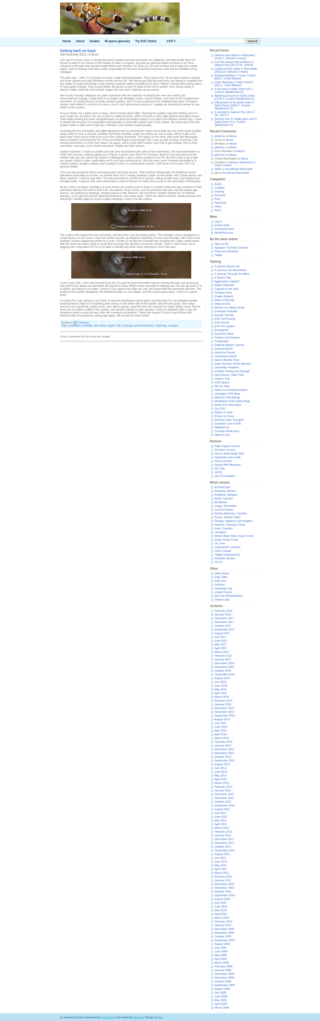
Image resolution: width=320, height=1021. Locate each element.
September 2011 (224, 850)
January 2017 (222, 659)
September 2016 (224, 674)
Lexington (220, 532)
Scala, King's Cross (226, 539)
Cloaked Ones (223, 292)
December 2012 (224, 794)
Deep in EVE (222, 303)
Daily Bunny (221, 573)
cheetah (87, 325)
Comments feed (224, 228)
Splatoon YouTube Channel (231, 247)
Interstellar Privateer (226, 367)
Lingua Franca (223, 591)
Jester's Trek (222, 378)
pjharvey (219, 136)
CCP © (171, 41)
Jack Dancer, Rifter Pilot (229, 374)
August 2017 (222, 633)
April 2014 (220, 734)
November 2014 (224, 711)
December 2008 (224, 973)
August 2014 (222, 719)
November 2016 (224, 666)
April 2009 (220, 958)
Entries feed (221, 225)
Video (218, 206)
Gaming (83, 322)
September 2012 (224, 805)
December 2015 (224, 708)
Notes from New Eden (228, 404)
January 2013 (222, 790)
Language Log (223, 588)
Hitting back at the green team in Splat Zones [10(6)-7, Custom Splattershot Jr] (234, 105)
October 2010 (222, 891)
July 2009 (220, 947)
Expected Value (224, 333)
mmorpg (127, 325)
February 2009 (223, 966)
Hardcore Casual (224, 352)
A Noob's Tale (222, 277)
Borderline (220, 502)
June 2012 (220, 816)
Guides (95, 41)
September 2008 (224, 985)
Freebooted (221, 341)
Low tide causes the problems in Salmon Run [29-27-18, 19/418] (234, 63)
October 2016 (222, 670)
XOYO (218, 562)
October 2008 (222, 981)
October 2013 (222, 756)
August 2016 (222, 678)
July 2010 (220, 902)
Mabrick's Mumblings (227, 397)
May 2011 (220, 865)
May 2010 (220, 910)
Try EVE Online (146, 41)
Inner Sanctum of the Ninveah (232, 363)
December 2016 (224, 663)
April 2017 (220, 648)
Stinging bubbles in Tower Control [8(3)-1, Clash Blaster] (235, 77)
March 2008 (221, 1007)
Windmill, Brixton (224, 558)
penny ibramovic (144, 325)
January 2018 (222, 614)
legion (111, 325)
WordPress (108, 1017)
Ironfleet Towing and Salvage (232, 371)
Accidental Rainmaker (239, 168)
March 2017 (221, 651)
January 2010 (222, 925)
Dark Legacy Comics (227, 445)
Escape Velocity (224, 314)
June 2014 (220, 726)
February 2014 (223, 741)
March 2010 (221, 917)
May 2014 (220, 730)
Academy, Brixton (225, 490)
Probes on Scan (224, 416)
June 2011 (220, 861)
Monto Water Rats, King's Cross (234, 535)
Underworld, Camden (227, 547)
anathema (74, 325)
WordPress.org (223, 232)
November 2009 (224, 932)
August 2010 (222, 898)
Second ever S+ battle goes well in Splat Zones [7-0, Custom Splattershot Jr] (235, 121)
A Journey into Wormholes (230, 270)
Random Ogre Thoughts (229, 419)
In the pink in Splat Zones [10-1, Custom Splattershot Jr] (233, 90)
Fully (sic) (220, 580)
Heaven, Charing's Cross (229, 524)
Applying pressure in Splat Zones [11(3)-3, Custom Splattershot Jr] (234, 97)
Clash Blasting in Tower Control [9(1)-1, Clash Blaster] (233, 84)
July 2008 (220, 992)
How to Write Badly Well (229, 453)
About (80, 41)
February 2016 (223, 700)
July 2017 (220, 636)
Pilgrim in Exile (223, 412)
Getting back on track (78, 51)
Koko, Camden (223, 528)
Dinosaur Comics (225, 449)
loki (118, 325)
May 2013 (220, 775)
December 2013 (224, 749)
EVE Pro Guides (224, 326)
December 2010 (224, 883)
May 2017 (220, 644)
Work (217, 210)
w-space (173, 325)
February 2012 (223, 831)
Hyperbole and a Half (227, 457)
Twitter (218, 255)
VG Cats (219, 468)
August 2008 (222, 988)
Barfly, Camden (223, 498)
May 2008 (220, 1000)
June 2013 (220, 771)
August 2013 (222, 764)
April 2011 (220, 869)
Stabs (218, 168)
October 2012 (222, 801)
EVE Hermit (221, 322)
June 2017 (220, 640)
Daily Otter (221, 577)
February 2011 (223, 876)
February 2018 (223, 610)
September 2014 (224, 715)
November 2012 (224, 797)
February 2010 (223, 921)
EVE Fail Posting (224, 318)
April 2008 (220, 1003)
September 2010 (224, 895)
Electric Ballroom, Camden (230, 513)
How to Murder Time (226, 359)
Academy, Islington (226, 494)
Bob (160, 1017)
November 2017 (224, 621)
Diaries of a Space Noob (229, 307)
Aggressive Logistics (227, 281)
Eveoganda (221, 329)
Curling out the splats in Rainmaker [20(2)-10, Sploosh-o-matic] (235, 70)
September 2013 (224, 760)
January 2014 (222, 745)
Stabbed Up (221, 427)
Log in (218, 221)
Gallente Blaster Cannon (229, 344)
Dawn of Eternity (224, 299)
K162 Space (222, 382)
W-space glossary (117, 41)
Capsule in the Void (226, 288)
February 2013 (223, 786)
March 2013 (221, 782)
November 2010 (224, 887)
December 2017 (224, 618)
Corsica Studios (224, 509)
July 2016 (220, 681)
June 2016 (220, 685)
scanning (161, 325)
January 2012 (222, 835)
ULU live (219, 543)
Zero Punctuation (225, 475)
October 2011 (222, 846)
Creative (219, 187)
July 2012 (220, 812)
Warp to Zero (222, 434)
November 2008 (224, 977)
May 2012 (220, 820)
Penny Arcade (223, 460)
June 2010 (220, 906)
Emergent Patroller (226, 311)
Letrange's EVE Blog (227, 393)
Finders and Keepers (227, 337)
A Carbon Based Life (227, 266)
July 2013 (220, 767)
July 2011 (220, 857)
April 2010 (220, 913)
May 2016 (220, 689)
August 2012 (222, 809)
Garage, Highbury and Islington (233, 520)
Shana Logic (222, 599)
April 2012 (220, 824)
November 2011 (224, 842)
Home (66, 41)
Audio (218, 183)
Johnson (219, 584)
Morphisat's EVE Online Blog (232, 401)
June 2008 (220, 996)
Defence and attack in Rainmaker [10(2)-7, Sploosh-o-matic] (234, 57)
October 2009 (222, 936)
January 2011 (222, 880)
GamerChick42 (223, 348)
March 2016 (221, 696)
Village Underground (227, 554)
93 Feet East (222, 487)
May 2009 (220, 955)
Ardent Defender (224, 285)
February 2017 (223, 655)
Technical (220, 202)
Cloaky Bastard (223, 296)
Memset (139, 1017)
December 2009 (224, 928)
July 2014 (220, 723)
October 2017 (222, 625)
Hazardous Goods (225, 356)
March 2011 (221, 872)
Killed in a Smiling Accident (230, 389)
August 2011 (222, 854)
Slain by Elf (221, 243)
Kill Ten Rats (222, 386)
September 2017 (224, 629)
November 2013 (224, 752)
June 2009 (220, 951)
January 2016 (222, 704)
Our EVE (219, 408)
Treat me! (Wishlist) (226, 251)
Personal (219, 195)
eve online (100, 325)
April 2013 (220, 779)
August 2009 (222, 943)
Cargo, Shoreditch (225, 505)
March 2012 (221, 827)
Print (217, 198)
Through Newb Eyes (227, 431)
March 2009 (221, 962)
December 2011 (224, 839)
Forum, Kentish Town (227, 517)
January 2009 (222, 970)
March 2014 (221, 737)
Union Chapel (222, 550)
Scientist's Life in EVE (227, 423)
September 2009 (224, 940)
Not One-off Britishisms (228, 595)
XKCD (218, 472)
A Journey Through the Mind (231, 273)
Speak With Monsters (227, 464)
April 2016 (220, 693)
